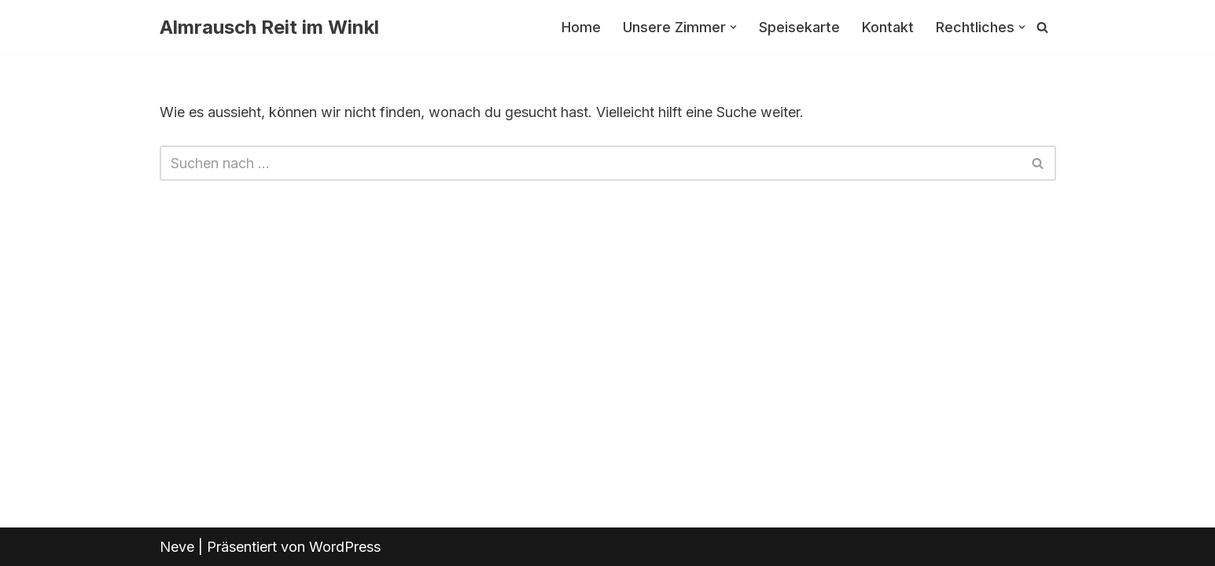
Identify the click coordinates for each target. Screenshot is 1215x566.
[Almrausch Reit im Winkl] (269, 27)
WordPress (345, 546)
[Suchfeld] (1042, 27)
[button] (733, 27)
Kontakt (888, 27)
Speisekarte (799, 27)
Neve (177, 546)
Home (581, 27)
